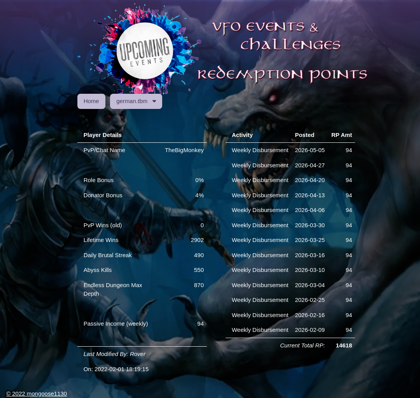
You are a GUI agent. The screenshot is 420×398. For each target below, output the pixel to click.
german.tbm (136, 101)
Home (91, 101)
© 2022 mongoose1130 (36, 393)
